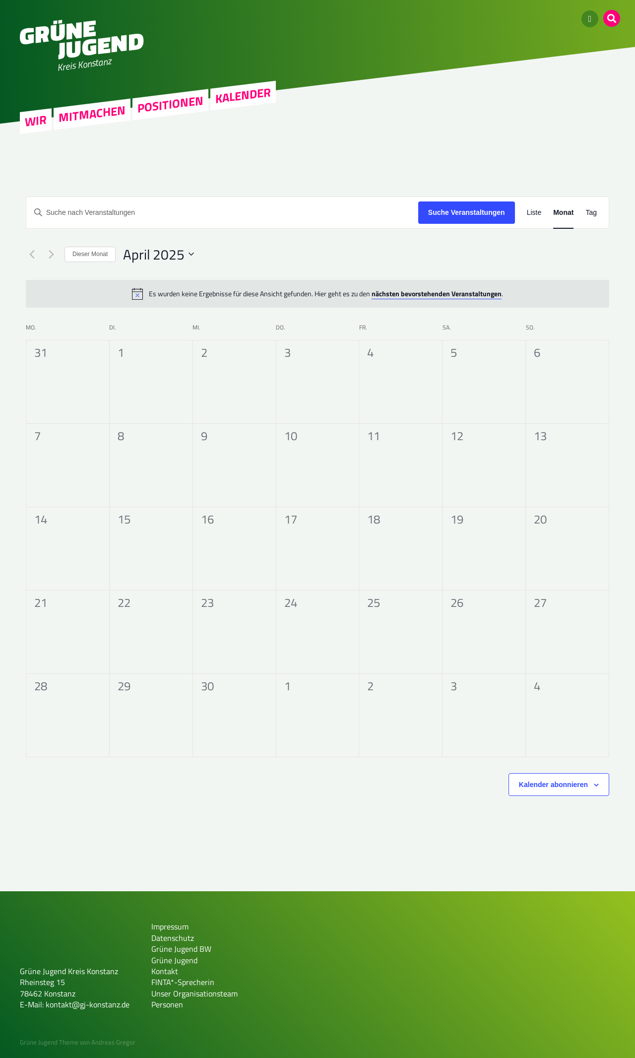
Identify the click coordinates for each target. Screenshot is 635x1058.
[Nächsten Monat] (51, 254)
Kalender (243, 95)
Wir (36, 121)
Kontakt (164, 971)
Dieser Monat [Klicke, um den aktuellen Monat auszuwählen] (90, 254)
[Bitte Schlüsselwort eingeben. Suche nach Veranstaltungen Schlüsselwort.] (222, 212)
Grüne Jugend (174, 960)
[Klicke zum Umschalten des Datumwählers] (158, 254)
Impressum (170, 926)
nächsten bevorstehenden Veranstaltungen (437, 293)
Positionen (170, 104)
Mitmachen (92, 114)
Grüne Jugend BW (181, 948)
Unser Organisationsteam (194, 993)
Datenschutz (172, 937)
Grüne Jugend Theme (49, 1042)
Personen (167, 1004)
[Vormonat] (32, 254)
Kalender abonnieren (553, 785)
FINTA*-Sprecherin (182, 982)
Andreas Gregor (113, 1042)
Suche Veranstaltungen (466, 212)
